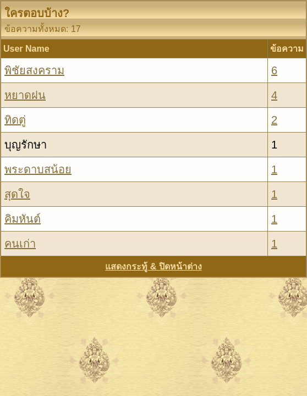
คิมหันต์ (22, 219)
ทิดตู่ (15, 120)
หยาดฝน (25, 95)
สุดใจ (17, 194)
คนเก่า (20, 244)
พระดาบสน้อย (38, 169)
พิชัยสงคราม (34, 70)
